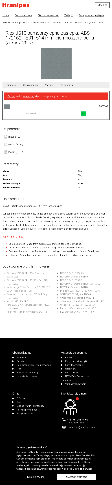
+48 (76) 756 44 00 (77, 419)
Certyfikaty (68, 368)
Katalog (67, 357)
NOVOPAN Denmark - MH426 (74, 284)
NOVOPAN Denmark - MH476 (74, 287)
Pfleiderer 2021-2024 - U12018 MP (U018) (80, 291)
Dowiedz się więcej (83, 469)
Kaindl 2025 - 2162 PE (17, 301)
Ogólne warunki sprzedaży (28, 405)
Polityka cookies (23, 413)
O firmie (18, 398)
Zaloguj (11, 96)
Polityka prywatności (25, 409)
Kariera (18, 402)
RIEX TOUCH (69, 372)
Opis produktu (30, 85)
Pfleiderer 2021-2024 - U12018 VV (23, 273)
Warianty (48, 85)
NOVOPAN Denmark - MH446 (74, 276)
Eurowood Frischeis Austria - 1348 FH (78, 308)
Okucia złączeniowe (48, 15)
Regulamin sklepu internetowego (31, 365)
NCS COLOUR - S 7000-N (72, 273)
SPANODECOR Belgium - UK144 (75, 294)
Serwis (18, 361)
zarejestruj (28, 96)
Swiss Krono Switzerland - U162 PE (77, 298)
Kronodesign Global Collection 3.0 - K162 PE (28, 287)
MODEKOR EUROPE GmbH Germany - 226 (27, 312)
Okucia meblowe (23, 15)
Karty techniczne (72, 365)
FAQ (16, 368)
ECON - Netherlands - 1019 (19, 291)
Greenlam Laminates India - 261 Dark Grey (27, 294)
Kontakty (19, 357)
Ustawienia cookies (24, 376)
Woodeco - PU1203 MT (71, 305)
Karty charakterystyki (74, 361)
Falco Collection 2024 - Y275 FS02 (77, 312)
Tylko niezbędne (35, 477)
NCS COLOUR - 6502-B (71, 280)
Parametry (11, 85)
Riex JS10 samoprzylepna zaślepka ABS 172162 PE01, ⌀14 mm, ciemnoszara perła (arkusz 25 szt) (53, 22)
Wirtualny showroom (73, 384)
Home (5, 15)
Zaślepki (68, 15)
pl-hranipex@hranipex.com (81, 427)
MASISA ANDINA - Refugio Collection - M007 (28, 305)
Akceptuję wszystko (76, 477)
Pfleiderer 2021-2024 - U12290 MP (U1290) (27, 280)
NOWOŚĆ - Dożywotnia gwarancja (75, 378)
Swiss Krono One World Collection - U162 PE (82, 301)
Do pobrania (66, 85)
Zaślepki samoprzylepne (91, 15)
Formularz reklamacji (25, 372)
